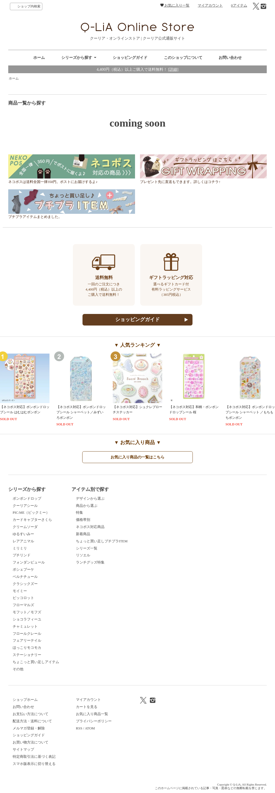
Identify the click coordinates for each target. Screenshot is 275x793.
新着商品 (83, 534)
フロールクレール (27, 633)
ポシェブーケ (23, 569)
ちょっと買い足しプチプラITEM (102, 541)
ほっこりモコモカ (27, 648)
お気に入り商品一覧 (92, 714)
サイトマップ (23, 749)
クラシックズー (25, 584)
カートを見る (86, 707)
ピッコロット (23, 598)
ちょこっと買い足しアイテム (36, 662)
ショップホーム (25, 700)
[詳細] (173, 69)
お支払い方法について (30, 714)
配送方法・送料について (32, 721)
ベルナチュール (25, 577)
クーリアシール (25, 506)
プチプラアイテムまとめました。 (71, 215)
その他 (18, 669)
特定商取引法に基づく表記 (34, 756)
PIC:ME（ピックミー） (31, 512)
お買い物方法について (30, 742)
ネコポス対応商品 (90, 527)
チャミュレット (25, 626)
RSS (79, 728)
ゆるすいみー (23, 534)
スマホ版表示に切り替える (34, 764)
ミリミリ (20, 548)
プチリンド (22, 555)
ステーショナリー (27, 655)
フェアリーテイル (27, 640)
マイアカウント (210, 5)
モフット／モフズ (27, 612)
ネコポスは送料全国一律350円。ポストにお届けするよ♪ (71, 180)
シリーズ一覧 (86, 548)
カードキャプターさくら (32, 520)
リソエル (83, 555)
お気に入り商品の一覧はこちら (137, 457)
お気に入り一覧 (174, 5)
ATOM (90, 728)
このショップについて (183, 58)
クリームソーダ (25, 527)
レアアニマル (23, 541)
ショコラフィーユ (27, 619)
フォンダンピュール (29, 562)
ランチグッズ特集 (90, 562)
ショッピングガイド (130, 58)
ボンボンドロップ (27, 498)
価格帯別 (83, 520)
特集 (79, 512)
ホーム (39, 58)
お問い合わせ (230, 58)
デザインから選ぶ (90, 498)
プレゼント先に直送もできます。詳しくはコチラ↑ (203, 180)
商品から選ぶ (86, 506)
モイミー (20, 591)
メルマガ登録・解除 (29, 728)
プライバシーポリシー (94, 721)
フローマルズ (23, 605)
